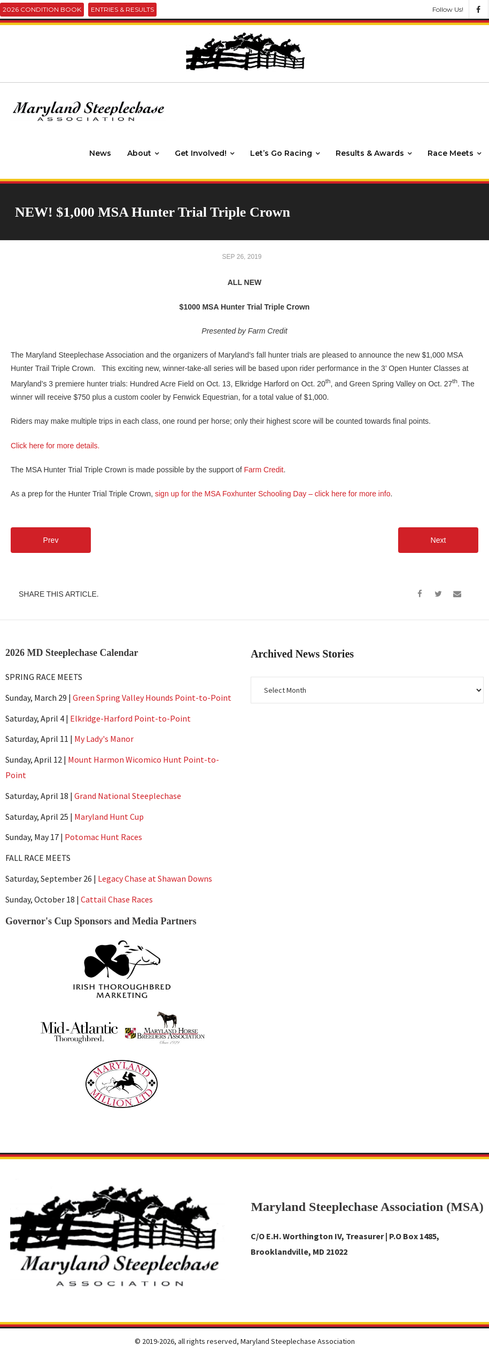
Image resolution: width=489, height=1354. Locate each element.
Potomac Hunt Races (103, 837)
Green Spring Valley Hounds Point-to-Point (152, 697)
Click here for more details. (55, 445)
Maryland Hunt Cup (109, 816)
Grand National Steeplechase (127, 795)
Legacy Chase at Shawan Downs (155, 878)
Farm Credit (264, 469)
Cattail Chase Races (117, 899)
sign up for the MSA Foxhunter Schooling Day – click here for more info (272, 493)
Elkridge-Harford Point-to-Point (130, 718)
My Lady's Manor (104, 738)
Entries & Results (122, 9)
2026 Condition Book (42, 9)
